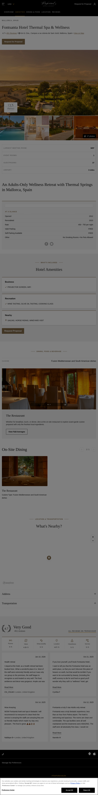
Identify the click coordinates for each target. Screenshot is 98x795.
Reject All (86, 790)
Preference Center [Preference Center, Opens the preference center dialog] (8, 790)
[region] (49, 786)
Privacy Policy (75, 783)
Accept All (69, 790)
